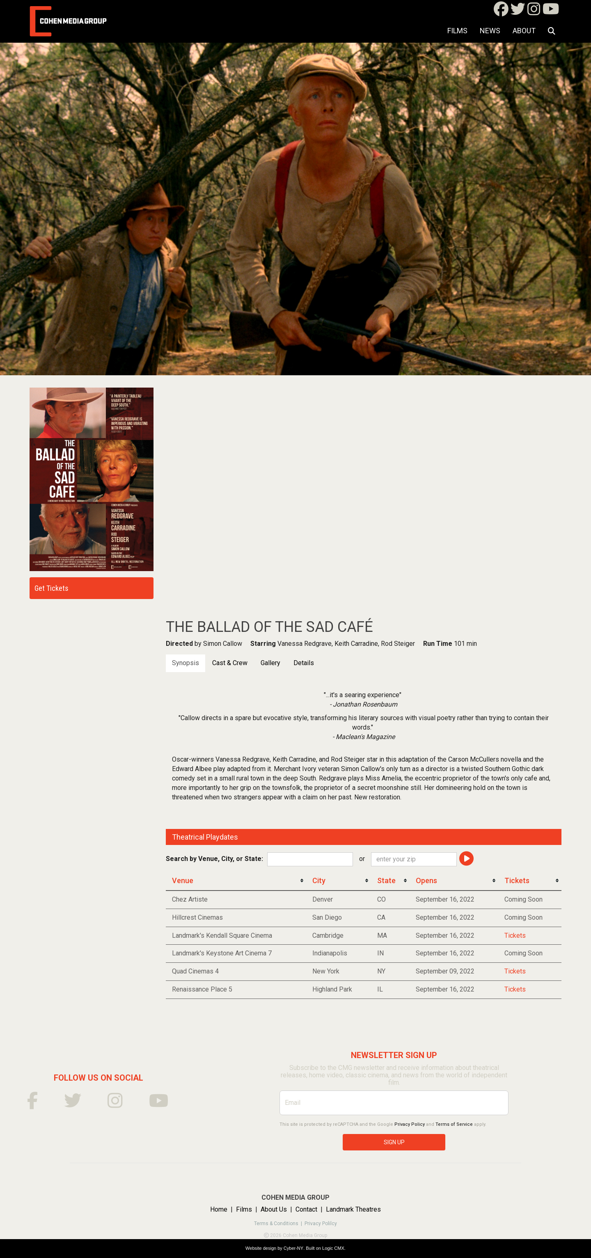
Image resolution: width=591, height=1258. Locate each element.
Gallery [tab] (270, 663)
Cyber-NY (293, 1248)
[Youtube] (551, 11)
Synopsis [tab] (185, 663)
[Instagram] (534, 11)
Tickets (515, 935)
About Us (274, 1209)
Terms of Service (454, 1124)
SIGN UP (394, 1142)
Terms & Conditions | (279, 1223)
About (524, 30)
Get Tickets (51, 588)
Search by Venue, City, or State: (214, 859)
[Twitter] (518, 11)
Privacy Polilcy (321, 1223)
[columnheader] (236, 881)
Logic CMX (333, 1248)
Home (218, 1209)
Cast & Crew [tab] (229, 663)
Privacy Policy (409, 1124)
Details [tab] (303, 663)
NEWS (490, 30)
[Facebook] (501, 11)
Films (457, 30)
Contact (306, 1209)
